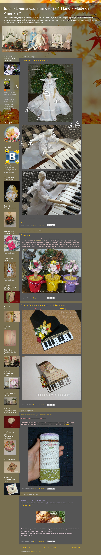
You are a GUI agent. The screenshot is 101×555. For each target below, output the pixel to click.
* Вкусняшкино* (27, 505)
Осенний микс (26, 235)
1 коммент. (41, 488)
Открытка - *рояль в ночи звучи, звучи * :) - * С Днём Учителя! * (44, 305)
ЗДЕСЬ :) (63, 309)
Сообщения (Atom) (35, 551)
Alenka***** (9, 90)
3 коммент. (41, 225)
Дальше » (23, 222)
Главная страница (50, 547)
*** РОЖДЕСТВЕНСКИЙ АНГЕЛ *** (34, 61)
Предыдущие (75, 547)
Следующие (25, 547)
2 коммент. (41, 404)
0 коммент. (41, 298)
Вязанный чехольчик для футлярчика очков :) (36, 415)
